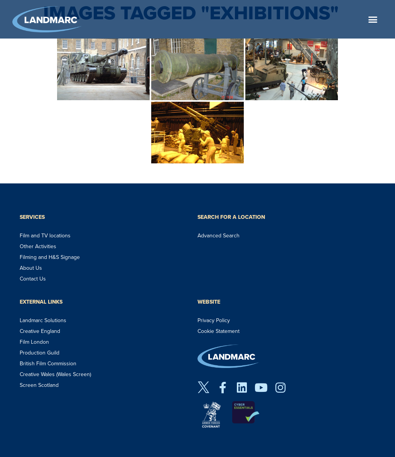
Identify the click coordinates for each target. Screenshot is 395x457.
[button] (373, 19)
